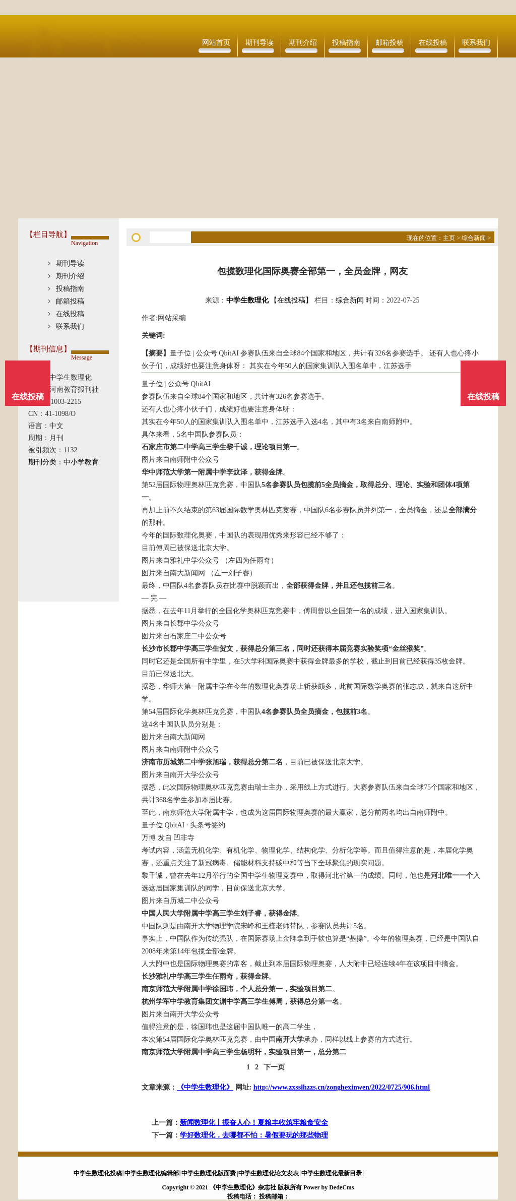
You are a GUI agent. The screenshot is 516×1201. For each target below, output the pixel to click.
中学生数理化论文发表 (268, 1173)
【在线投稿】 (291, 300)
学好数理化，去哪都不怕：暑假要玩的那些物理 (254, 1135)
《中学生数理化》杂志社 (243, 1187)
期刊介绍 (303, 42)
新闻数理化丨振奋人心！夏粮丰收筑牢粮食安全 (254, 1122)
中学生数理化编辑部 (151, 1173)
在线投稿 (433, 42)
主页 (449, 238)
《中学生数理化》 (205, 1087)
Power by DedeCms (328, 1187)
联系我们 (476, 42)
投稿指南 (346, 42)
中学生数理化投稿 (98, 1173)
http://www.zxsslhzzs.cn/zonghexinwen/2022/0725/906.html (341, 1087)
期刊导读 (259, 42)
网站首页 (216, 42)
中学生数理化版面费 (208, 1173)
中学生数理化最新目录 (331, 1173)
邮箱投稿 (389, 42)
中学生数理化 (247, 300)
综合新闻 (474, 238)
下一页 (274, 1067)
